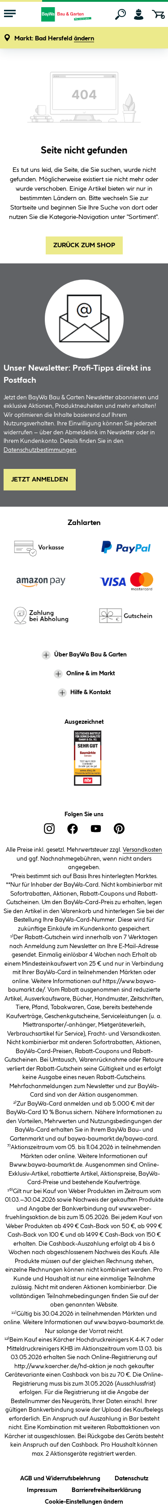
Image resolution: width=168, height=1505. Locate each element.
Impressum (42, 1488)
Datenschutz (131, 1477)
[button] (54, 39)
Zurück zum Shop (84, 245)
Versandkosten (142, 850)
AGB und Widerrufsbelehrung (60, 1477)
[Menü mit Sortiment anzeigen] (10, 14)
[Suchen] (120, 14)
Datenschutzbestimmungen (40, 450)
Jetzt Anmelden (39, 480)
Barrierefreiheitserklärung (106, 1488)
